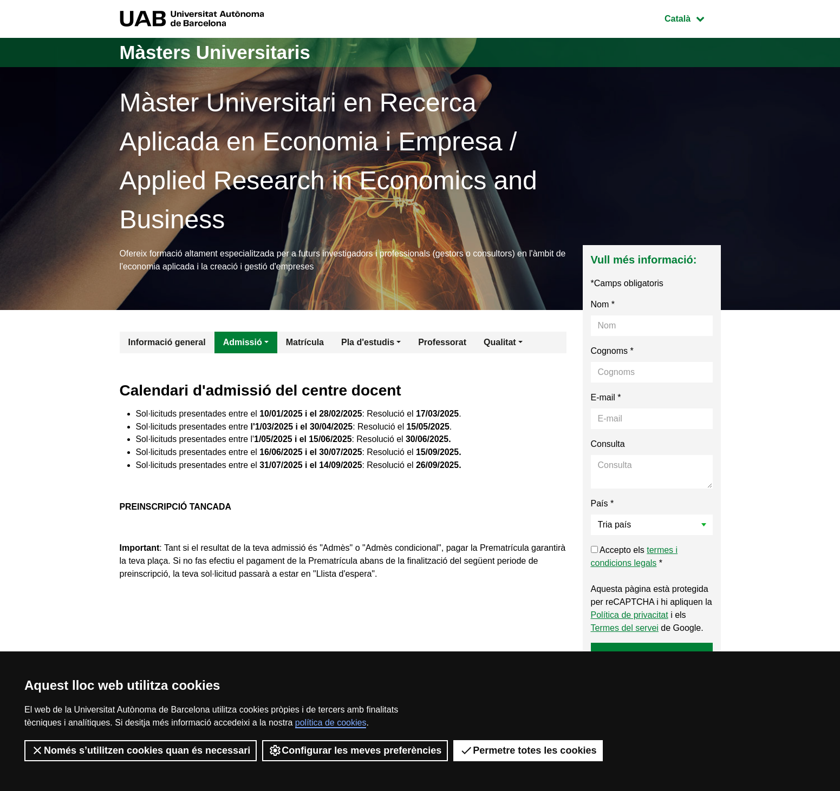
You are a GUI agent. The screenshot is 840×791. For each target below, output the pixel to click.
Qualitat (500, 342)
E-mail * (606, 398)
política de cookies (331, 722)
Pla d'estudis (367, 342)
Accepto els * (634, 557)
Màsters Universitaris (218, 52)
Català (692, 17)
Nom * (603, 304)
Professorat (442, 342)
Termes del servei (625, 628)
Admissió (242, 342)
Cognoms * (612, 351)
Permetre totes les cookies (528, 750)
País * (602, 504)
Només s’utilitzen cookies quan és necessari (140, 750)
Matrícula (305, 342)
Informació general (167, 342)
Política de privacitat (629, 615)
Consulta (608, 444)
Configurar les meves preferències (355, 750)
